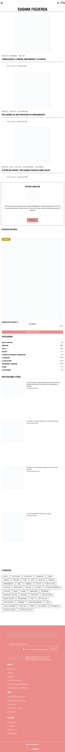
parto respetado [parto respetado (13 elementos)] (8, 602)
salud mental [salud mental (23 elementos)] (42, 606)
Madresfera (12, 733)
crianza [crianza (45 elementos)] (49, 576)
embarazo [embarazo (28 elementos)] (52, 580)
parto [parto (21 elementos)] (32, 599)
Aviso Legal (11, 704)
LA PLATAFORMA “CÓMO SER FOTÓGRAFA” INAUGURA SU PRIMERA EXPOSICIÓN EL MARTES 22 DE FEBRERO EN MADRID (43, 384)
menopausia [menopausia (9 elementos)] (34, 595)
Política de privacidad (16, 701)
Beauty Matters (7, 342)
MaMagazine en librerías (17, 688)
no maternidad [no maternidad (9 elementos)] (22, 599)
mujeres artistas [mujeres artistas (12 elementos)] (8, 599)
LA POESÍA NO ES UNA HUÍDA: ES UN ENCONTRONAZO (42, 421)
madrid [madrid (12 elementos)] (24, 591)
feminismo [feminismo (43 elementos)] (28, 584)
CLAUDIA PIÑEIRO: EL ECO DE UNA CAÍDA (38, 513)
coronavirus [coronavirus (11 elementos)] (40, 576)
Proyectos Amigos (14, 680)
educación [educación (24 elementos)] (41, 580)
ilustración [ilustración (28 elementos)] (7, 587)
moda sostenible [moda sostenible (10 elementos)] (47, 595)
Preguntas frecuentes (16, 697)
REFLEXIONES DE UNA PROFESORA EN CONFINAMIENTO (23, 114)
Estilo (4, 348)
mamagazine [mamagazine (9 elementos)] (33, 591)
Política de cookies (15, 708)
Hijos (11, 167)
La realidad (6, 357)
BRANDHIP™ (36, 749)
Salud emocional (23, 111)
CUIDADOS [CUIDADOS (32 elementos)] (6, 580)
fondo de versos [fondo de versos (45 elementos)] (50, 584)
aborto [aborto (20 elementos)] (5, 576)
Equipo (10, 673)
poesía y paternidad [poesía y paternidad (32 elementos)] (9, 606)
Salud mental (39, 167)
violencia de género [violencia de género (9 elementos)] (9, 610)
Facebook (11, 726)
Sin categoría (6, 369)
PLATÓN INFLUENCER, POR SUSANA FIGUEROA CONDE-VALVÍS (26, 170)
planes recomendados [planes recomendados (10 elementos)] (35, 602)
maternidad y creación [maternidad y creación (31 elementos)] (10, 595)
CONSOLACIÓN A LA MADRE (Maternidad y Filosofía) (24, 59)
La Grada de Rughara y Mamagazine (13, 354)
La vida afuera (7, 360)
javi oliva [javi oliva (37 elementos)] (28, 587)
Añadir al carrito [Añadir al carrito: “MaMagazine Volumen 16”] (32, 332)
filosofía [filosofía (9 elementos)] (38, 584)
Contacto (11, 677)
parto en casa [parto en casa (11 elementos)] (42, 599)
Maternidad (13, 56)
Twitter (10, 730)
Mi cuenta (11, 712)
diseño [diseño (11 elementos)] (25, 580)
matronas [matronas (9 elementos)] (24, 595)
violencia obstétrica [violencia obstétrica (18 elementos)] (25, 610)
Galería (4, 351)
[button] (1, 3)
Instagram (11, 722)
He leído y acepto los (35, 649)
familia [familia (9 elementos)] (19, 584)
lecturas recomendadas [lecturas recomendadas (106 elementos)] (52, 587)
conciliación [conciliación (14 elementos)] (28, 576)
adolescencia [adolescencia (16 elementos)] (16, 576)
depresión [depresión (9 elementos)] (16, 580)
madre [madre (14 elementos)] (16, 591)
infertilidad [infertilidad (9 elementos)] (18, 587)
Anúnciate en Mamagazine (18, 684)
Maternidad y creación (9, 363)
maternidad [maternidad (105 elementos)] (44, 591)
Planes (4, 366)
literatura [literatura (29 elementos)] (6, 591)
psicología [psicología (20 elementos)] (22, 606)
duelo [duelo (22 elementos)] (33, 580)
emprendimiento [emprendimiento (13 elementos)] (8, 584)
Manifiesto (11, 669)
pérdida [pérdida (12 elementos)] (32, 606)
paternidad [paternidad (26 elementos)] (21, 602)
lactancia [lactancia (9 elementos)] (38, 587)
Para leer (22, 56)
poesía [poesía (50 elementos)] (48, 602)
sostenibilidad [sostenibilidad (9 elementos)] (55, 606)
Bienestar (5, 56)
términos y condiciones (42, 649)
